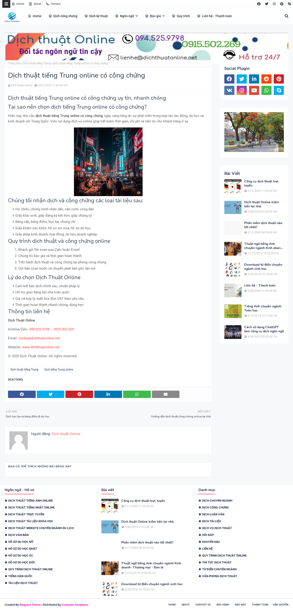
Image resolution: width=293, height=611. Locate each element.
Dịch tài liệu (211, 521)
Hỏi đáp (208, 535)
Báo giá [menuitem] (153, 16)
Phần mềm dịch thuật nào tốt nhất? (263, 225)
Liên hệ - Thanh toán (260, 286)
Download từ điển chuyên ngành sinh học (263, 267)
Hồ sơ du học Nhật (22, 548)
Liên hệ (207, 548)
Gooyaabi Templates (75, 604)
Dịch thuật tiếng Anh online (30, 500)
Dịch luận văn (213, 514)
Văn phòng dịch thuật (219, 576)
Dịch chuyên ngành (217, 500)
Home (17, 4)
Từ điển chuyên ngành (219, 569)
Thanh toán (260, 604)
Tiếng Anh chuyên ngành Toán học (262, 308)
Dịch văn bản (18, 535)
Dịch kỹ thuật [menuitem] (96, 16)
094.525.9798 (39, 329)
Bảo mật (240, 604)
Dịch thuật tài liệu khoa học (30, 521)
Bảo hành (223, 604)
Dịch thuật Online (21, 85)
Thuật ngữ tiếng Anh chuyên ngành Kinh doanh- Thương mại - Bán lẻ (264, 246)
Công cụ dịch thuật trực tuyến (261, 183)
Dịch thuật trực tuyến (26, 514)
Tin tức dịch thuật (217, 562)
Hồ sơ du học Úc (20, 555)
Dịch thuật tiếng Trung (37, 63)
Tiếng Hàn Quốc (20, 576)
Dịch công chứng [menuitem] (62, 16)
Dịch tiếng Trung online (58, 369)
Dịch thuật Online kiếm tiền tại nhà (261, 204)
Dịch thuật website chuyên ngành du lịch (41, 528)
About (35, 4)
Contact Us (203, 604)
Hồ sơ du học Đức (21, 562)
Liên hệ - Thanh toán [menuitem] (214, 16)
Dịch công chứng (215, 507)
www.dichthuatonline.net (41, 347)
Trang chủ (14, 63)
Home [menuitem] (34, 16)
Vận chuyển (280, 604)
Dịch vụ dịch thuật (217, 528)
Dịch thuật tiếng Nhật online (31, 507)
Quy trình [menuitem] (181, 16)
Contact (53, 4)
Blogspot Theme (30, 604)
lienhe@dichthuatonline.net (39, 338)
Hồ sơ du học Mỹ (20, 541)
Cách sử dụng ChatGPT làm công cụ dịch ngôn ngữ (264, 329)
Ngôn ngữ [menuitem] (124, 16)
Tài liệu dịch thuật (23, 583)
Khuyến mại (211, 541)
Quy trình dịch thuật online (30, 569)
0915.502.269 (64, 329)
